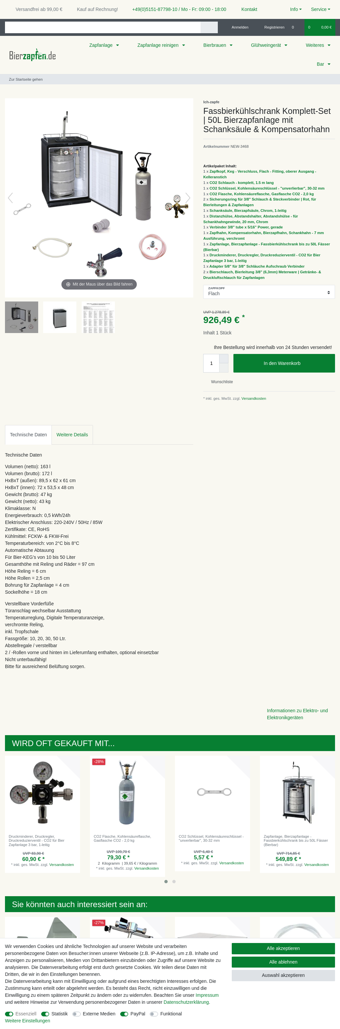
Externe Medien (99, 1013)
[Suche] (209, 27)
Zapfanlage (101, 45)
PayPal (137, 1013)
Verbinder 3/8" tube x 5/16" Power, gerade (246, 227)
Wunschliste (219, 382)
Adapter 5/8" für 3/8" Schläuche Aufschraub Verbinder (257, 266)
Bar (321, 64)
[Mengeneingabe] (211, 363)
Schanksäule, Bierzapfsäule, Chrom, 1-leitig (248, 211)
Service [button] (319, 9)
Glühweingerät (266, 45)
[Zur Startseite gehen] (23, 79)
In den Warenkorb (297, 364)
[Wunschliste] (296, 27)
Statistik (59, 1013)
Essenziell (26, 1013)
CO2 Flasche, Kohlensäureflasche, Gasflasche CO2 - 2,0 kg (262, 194)
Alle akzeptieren (283, 948)
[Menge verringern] (223, 368)
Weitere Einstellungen (27, 1020)
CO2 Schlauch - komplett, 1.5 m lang (242, 183)
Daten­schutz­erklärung (186, 1002)
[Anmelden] (237, 27)
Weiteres (315, 45)
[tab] (28, 435)
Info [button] (294, 9)
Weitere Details (72, 434)
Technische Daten (28, 434)
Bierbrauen (215, 45)
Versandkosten (253, 398)
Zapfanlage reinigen (158, 45)
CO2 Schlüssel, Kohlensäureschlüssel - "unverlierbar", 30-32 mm (267, 188)
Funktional (171, 1013)
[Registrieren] (270, 27)
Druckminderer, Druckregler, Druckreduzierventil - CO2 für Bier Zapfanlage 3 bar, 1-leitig (36, 840)
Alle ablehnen (283, 962)
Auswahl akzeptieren (283, 975)
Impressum (207, 995)
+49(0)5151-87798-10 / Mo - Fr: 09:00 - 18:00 (176, 9)
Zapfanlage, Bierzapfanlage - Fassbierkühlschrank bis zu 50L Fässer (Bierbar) (296, 840)
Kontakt (246, 9)
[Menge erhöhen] (223, 358)
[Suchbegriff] (103, 27)
